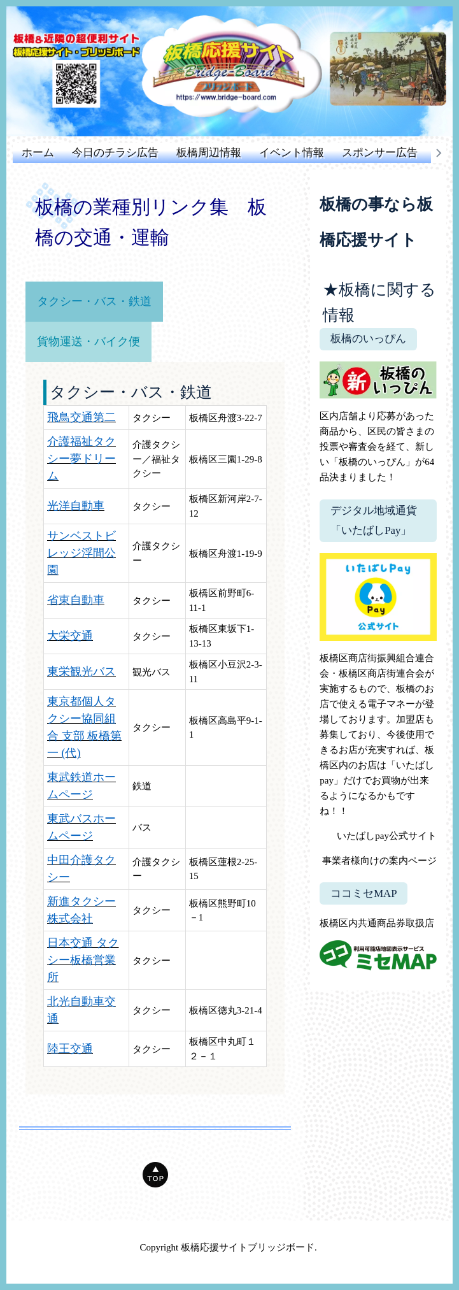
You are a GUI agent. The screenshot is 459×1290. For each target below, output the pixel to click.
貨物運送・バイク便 (88, 341)
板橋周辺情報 (208, 153)
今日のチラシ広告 (115, 153)
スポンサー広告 (380, 153)
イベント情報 (291, 153)
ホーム (38, 153)
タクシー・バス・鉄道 (94, 301)
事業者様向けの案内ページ (379, 861)
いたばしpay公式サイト (387, 836)
